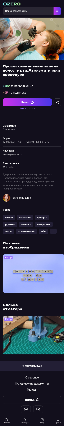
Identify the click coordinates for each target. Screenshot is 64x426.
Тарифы (32, 389)
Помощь (32, 400)
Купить (27, 102)
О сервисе (32, 377)
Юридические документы (32, 383)
